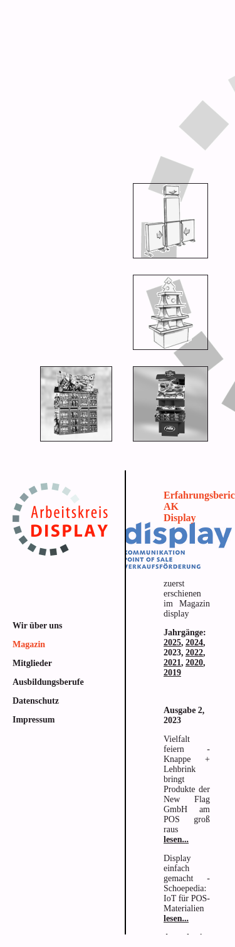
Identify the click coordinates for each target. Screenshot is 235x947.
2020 (194, 662)
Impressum (34, 719)
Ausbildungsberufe (48, 682)
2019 (172, 672)
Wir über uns (37, 625)
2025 (172, 642)
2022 (194, 652)
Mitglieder (32, 663)
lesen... (176, 839)
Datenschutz (36, 701)
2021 (172, 662)
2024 (194, 642)
